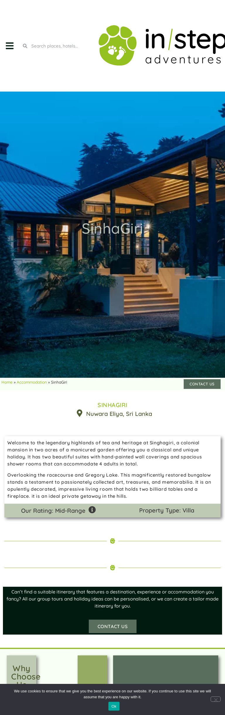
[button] (9, 46)
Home (7, 382)
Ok (113, 706)
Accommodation (32, 382)
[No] (216, 699)
